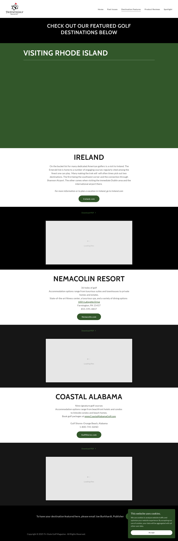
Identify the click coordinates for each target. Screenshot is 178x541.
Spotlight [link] (168, 9)
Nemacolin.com (89, 317)
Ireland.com (89, 199)
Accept (151, 533)
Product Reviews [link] (152, 9)
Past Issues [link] (112, 9)
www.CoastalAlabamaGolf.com (100, 416)
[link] (14, 9)
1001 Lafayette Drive (89, 301)
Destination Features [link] (131, 9)
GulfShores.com (89, 435)
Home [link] (100, 9)
